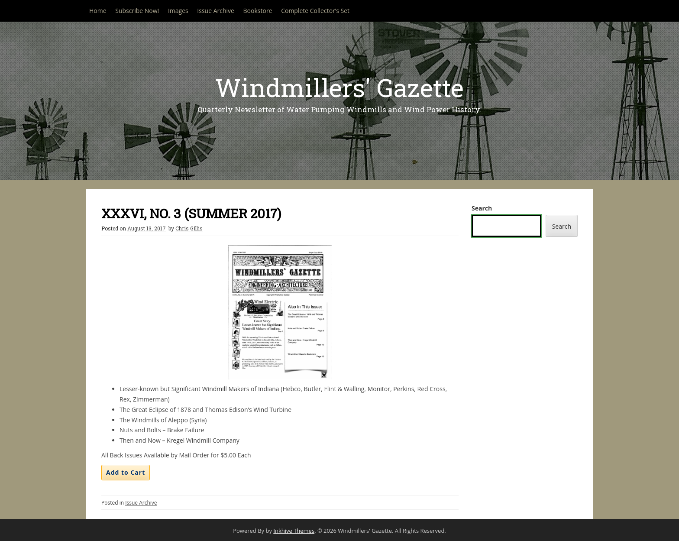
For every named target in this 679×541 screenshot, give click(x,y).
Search (482, 208)
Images (178, 10)
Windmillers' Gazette (339, 87)
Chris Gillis (189, 228)
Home (98, 10)
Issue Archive (215, 10)
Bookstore (257, 10)
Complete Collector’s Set (315, 10)
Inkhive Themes (293, 531)
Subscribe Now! (137, 10)
